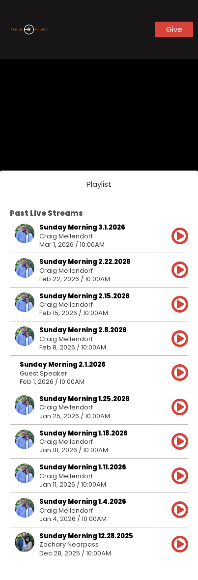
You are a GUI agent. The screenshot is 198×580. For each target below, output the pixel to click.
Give (174, 29)
